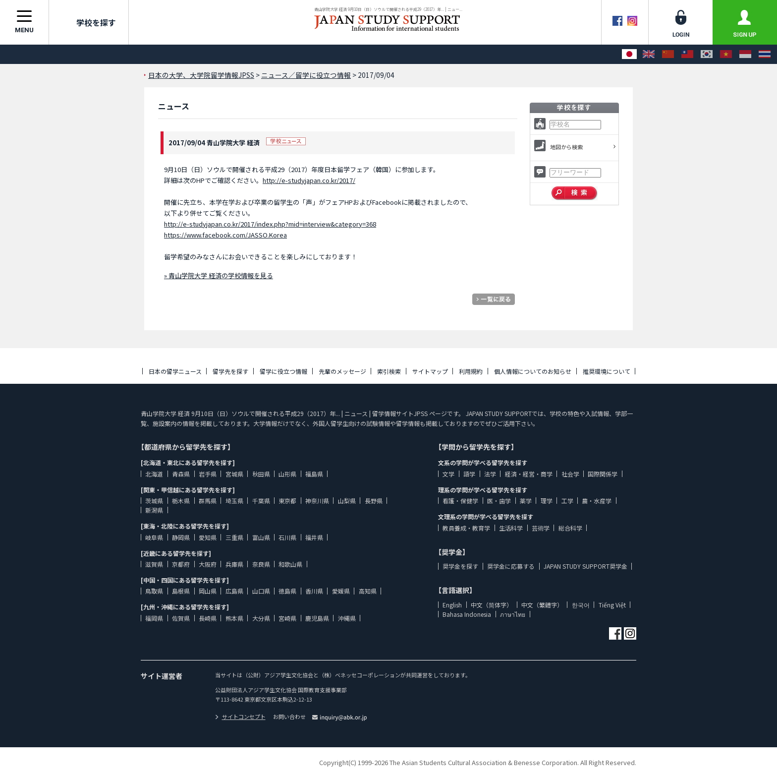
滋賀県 (154, 564)
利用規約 (471, 371)
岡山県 (208, 591)
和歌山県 (290, 564)
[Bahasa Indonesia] (745, 54)
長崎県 (208, 618)
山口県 (261, 591)
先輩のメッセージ (342, 371)
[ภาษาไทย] (764, 54)
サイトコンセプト (240, 716)
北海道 (154, 474)
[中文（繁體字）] (687, 54)
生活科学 (511, 528)
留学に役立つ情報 (283, 371)
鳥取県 (154, 591)
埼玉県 (234, 500)
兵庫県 (234, 564)
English (452, 604)
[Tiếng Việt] (726, 54)
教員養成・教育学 (466, 528)
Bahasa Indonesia (467, 614)
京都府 (181, 564)
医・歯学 (499, 500)
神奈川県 (317, 500)
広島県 (234, 591)
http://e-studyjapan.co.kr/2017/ (309, 180)
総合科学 (570, 528)
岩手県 (208, 474)
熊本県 (234, 618)
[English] (648, 54)
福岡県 (154, 618)
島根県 (181, 591)
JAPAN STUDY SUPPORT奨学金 (585, 566)
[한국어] (706, 54)
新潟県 (154, 510)
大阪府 (208, 564)
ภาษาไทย (512, 614)
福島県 (314, 474)
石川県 (287, 537)
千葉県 (261, 500)
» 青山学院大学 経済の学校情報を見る (218, 275)
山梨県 (347, 500)
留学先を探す (230, 371)
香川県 (314, 591)
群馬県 (208, 500)
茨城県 (154, 500)
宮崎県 (287, 618)
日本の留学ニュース (175, 371)
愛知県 (208, 537)
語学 (469, 474)
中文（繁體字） (542, 604)
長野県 (374, 500)
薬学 (526, 500)
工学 (567, 500)
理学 (547, 500)
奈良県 (261, 564)
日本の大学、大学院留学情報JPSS (201, 75)
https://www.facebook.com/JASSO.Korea (225, 234)
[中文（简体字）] (668, 54)
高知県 (368, 591)
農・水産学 (596, 500)
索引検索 (389, 371)
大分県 (261, 618)
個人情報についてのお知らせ (532, 371)
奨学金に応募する (511, 566)
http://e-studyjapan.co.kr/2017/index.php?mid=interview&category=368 (270, 224)
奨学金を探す (460, 566)
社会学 (570, 474)
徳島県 (287, 591)
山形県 (287, 474)
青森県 (181, 474)
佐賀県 (181, 618)
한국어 (581, 604)
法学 (490, 474)
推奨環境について (606, 371)
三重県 (234, 537)
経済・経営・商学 (529, 474)
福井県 (314, 537)
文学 (448, 474)
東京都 (287, 500)
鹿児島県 (317, 618)
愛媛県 (341, 591)
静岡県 (181, 537)
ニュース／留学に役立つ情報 (306, 75)
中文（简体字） (491, 604)
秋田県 (261, 474)
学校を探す (88, 22)
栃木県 (181, 500)
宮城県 (234, 474)
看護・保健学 (460, 500)
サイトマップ (430, 371)
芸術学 (541, 528)
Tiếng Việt (612, 604)
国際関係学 (602, 474)
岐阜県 (154, 537)
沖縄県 (347, 618)
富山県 (261, 537)
